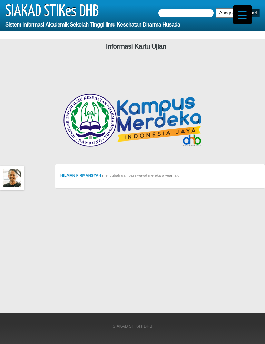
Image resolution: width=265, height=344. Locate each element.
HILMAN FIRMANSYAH (80, 175)
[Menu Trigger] (242, 14)
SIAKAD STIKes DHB (52, 12)
